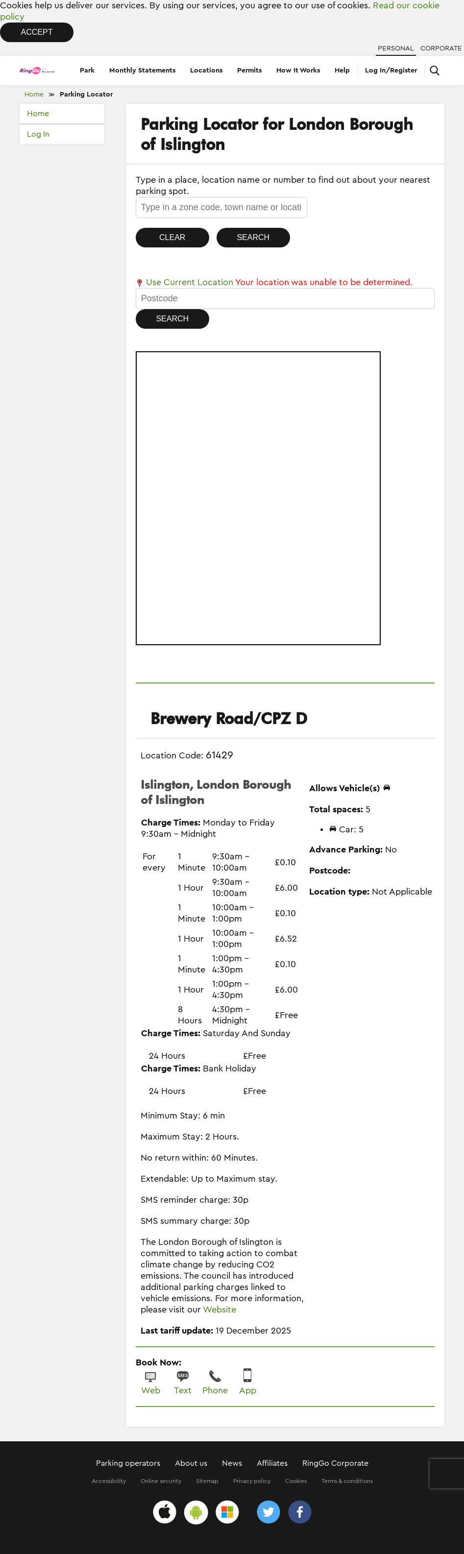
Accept (37, 32)
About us (191, 1463)
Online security (161, 1481)
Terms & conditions (347, 1481)
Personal (396, 48)
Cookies (296, 1481)
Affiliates (272, 1463)
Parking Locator (86, 94)
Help (342, 70)
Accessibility (109, 1481)
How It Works (298, 70)
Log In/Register (391, 70)
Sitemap (207, 1481)
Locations (206, 70)
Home (34, 94)
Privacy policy (251, 1481)
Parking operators (128, 1463)
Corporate (441, 48)
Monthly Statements (142, 70)
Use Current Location (184, 282)
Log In (38, 134)
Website (219, 1309)
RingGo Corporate (335, 1463)
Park (87, 70)
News (232, 1463)
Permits (249, 70)
